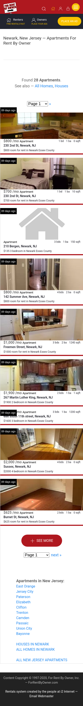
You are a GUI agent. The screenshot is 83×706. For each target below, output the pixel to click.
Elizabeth (23, 602)
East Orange (25, 586)
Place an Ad (69, 21)
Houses (61, 85)
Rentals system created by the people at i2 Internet (39, 691)
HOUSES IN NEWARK (32, 644)
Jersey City (24, 591)
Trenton (22, 612)
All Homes (44, 85)
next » (56, 554)
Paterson (23, 597)
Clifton (21, 607)
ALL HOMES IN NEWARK (35, 649)
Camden (22, 618)
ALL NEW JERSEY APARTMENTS (41, 660)
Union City (24, 628)
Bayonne (23, 633)
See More (41, 540)
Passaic (22, 623)
